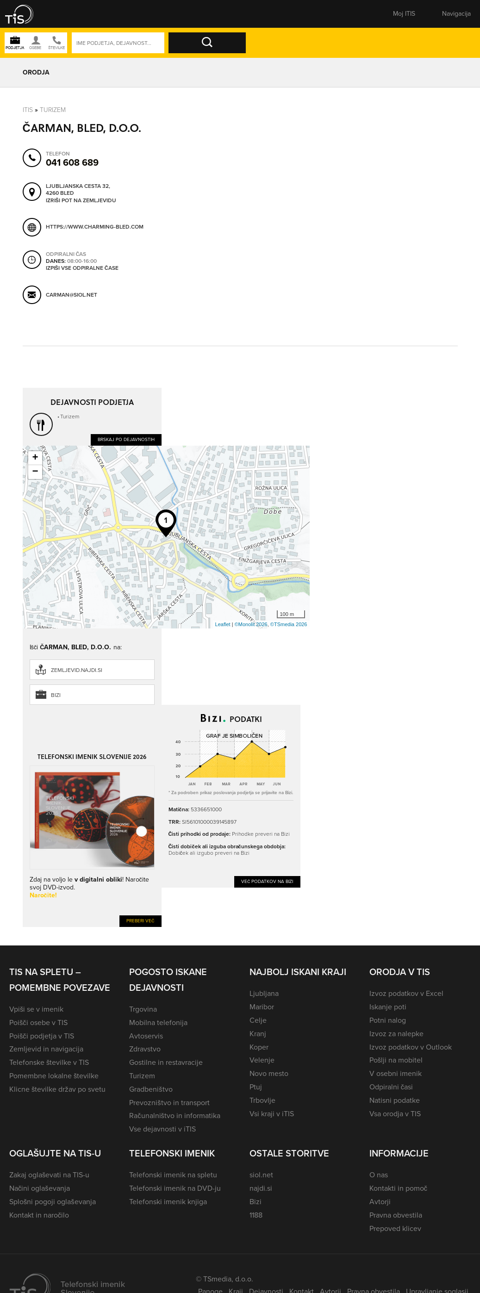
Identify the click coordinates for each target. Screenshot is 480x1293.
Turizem (53, 110)
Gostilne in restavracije (166, 1062)
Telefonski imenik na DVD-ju (175, 1188)
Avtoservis (146, 1036)
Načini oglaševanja (39, 1188)
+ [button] (35, 458)
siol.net (261, 1174)
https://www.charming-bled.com (94, 226)
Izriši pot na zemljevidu (81, 200)
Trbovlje (262, 1100)
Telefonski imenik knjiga (168, 1201)
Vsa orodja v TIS (395, 1113)
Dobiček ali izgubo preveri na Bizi (208, 853)
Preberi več (140, 920)
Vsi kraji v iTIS (271, 1113)
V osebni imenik (395, 1073)
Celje (258, 1020)
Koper (258, 1047)
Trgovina (143, 1009)
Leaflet (223, 624)
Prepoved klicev (395, 1228)
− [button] (35, 472)
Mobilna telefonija (158, 1022)
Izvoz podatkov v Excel (406, 993)
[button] (25, 14)
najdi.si (260, 1188)
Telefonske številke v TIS (49, 1062)
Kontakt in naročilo (39, 1215)
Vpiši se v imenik (36, 1009)
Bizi (56, 695)
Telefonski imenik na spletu (173, 1174)
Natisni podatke (394, 1100)
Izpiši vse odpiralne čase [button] (82, 268)
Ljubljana (264, 993)
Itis (28, 110)
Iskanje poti (387, 1006)
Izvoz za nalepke (396, 1033)
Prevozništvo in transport (169, 1102)
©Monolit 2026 (251, 624)
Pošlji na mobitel (396, 1060)
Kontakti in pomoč (398, 1188)
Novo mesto (268, 1073)
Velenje (261, 1060)
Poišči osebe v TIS (38, 1022)
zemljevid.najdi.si (76, 670)
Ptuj (255, 1087)
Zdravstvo (145, 1049)
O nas (378, 1174)
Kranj (257, 1033)
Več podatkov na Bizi (267, 881)
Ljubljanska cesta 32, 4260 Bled (78, 189)
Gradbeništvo (150, 1089)
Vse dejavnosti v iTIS (162, 1129)
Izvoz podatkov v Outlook (410, 1047)
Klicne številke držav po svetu (57, 1089)
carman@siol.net (71, 294)
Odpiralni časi (391, 1087)
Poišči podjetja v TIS (41, 1036)
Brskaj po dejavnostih (126, 439)
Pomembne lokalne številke (54, 1075)
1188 (255, 1215)
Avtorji (380, 1201)
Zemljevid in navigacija (46, 1049)
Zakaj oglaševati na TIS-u (49, 1174)
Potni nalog (387, 1020)
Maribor (261, 1006)
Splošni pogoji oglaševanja (52, 1201)
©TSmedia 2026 (288, 624)
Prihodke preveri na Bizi (261, 834)
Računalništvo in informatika (174, 1115)
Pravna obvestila (395, 1215)
